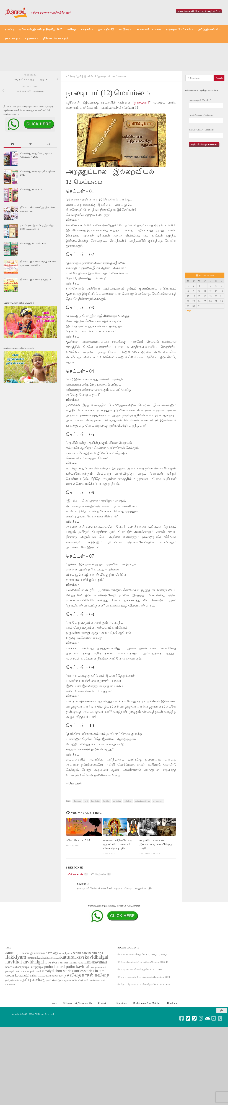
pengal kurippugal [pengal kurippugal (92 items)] (33, 992)
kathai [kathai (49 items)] (49, 983)
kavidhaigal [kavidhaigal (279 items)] (96, 982)
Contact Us (103, 1028)
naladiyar (128, 826)
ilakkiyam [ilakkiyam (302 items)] (15, 982)
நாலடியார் (104, 101)
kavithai (106, 826)
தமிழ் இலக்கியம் (208, 29)
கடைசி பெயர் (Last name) (202, 155)
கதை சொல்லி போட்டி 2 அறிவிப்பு (199, 11)
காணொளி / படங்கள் (149, 29)
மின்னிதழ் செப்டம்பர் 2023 (148, 994)
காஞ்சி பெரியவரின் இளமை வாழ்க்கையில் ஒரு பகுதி (155, 869)
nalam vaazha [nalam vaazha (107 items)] (78, 988)
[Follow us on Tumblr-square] (220, 1043)
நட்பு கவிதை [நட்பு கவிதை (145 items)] (33, 1005)
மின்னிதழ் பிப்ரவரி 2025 (33, 269)
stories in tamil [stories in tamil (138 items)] (95, 996)
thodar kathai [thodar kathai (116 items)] (14, 1001)
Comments (78, 899)
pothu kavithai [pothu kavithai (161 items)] (77, 992)
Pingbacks (101, 899)
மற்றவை (30, 38)
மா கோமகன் (119, 101)
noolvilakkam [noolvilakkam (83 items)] (13, 992)
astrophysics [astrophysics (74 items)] (65, 978)
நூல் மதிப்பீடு (106, 29)
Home (54, 1028)
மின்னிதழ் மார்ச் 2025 (31, 214)
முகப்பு (9, 29)
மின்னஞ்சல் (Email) (200, 125)
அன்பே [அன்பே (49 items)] (41, 1001)
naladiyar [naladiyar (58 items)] (64, 988)
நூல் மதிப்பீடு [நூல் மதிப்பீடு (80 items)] (74, 1005)
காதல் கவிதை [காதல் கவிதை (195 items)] (95, 1000)
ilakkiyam (77, 826)
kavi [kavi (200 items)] (80, 982)
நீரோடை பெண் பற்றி (55, 38)
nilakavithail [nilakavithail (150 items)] (97, 987)
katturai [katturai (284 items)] (68, 982)
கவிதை (71, 29)
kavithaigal (117, 826)
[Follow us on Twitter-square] (188, 1043)
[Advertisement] (114, 70)
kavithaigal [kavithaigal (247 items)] (33, 987)
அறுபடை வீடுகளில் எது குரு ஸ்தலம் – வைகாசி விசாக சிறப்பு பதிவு (117, 869)
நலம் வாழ (11, 38)
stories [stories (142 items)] (79, 996)
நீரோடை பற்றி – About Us (77, 1028)
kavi (86, 826)
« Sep (188, 335)
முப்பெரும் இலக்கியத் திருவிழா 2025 (40, 29)
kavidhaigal (95, 826)
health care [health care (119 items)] (80, 978)
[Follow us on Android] (207, 1043)
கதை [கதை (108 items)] (62, 1001)
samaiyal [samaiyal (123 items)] (48, 996)
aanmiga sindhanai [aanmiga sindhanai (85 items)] (34, 978)
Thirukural (172, 1028)
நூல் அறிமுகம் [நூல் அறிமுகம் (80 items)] (55, 1005)
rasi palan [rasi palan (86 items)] (20, 996)
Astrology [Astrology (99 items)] (51, 978)
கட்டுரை (124, 29)
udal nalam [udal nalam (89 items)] (30, 1001)
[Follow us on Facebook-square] (181, 1043)
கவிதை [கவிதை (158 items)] (74, 1000)
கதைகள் (86, 29)
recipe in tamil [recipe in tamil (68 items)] (34, 996)
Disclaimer (121, 1028)
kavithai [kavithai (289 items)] (13, 987)
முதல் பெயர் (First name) (201, 140)
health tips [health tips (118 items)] (95, 978)
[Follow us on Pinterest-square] (194, 1043)
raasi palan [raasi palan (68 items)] (95, 992)
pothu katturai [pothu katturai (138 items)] (54, 992)
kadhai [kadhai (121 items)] (42, 983)
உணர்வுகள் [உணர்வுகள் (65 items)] (51, 1001)
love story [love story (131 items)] (52, 988)
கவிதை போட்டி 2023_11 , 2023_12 (150, 979)
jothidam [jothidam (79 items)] (32, 983)
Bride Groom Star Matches (146, 1028)
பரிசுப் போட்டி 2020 (78, 865)
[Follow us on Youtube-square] (213, 1043)
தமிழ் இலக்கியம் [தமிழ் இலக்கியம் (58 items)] (13, 1005)
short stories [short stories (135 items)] (64, 996)
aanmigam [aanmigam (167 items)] (14, 978)
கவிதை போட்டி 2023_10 (155, 987)
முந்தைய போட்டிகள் (178, 29)
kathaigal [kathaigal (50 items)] (56, 983)
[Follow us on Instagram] (200, 1043)
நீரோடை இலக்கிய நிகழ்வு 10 (35, 305)
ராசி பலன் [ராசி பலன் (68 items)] (89, 1005)
